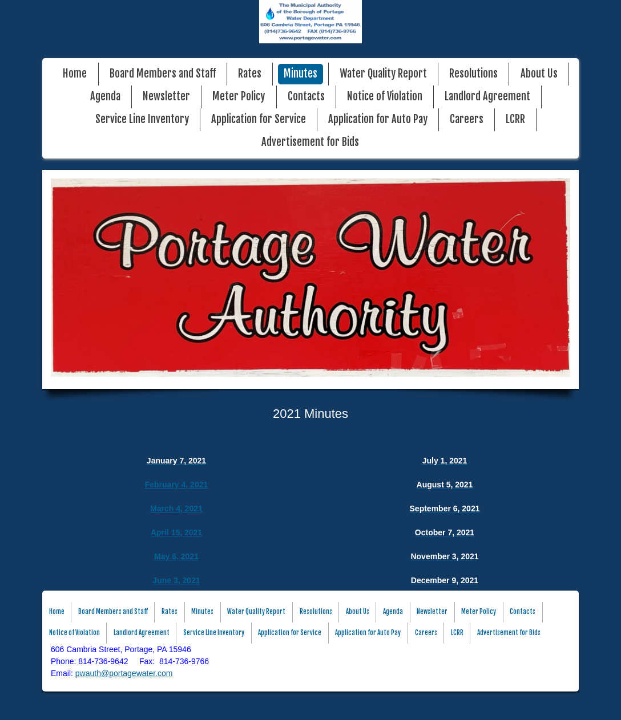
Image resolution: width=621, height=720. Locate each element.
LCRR (515, 119)
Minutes (300, 73)
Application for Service (258, 119)
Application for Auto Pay (378, 119)
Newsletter (166, 96)
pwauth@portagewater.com (124, 673)
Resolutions (473, 73)
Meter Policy (238, 96)
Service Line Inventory (142, 119)
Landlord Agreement (487, 96)
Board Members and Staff (163, 73)
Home (75, 73)
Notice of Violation (384, 96)
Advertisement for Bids (310, 142)
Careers (466, 119)
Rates (249, 73)
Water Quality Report (383, 73)
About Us (539, 73)
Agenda (105, 96)
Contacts (306, 96)
